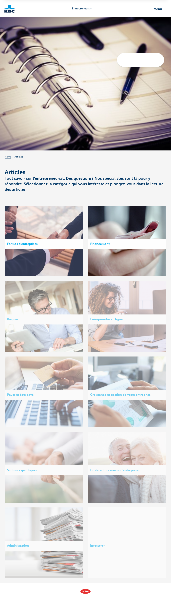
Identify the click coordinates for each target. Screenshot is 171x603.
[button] (154, 9)
